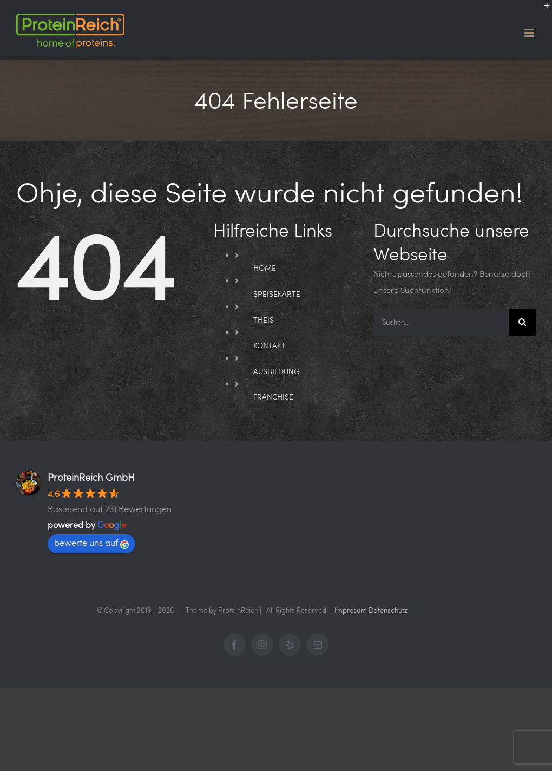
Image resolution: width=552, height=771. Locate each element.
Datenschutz (388, 610)
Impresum (350, 610)
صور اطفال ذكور (432, 610)
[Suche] (522, 322)
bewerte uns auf (91, 543)
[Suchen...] (441, 322)
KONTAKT (269, 345)
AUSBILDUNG (276, 371)
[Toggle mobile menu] (530, 32)
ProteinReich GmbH (91, 477)
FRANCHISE (273, 396)
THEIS (263, 320)
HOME (264, 268)
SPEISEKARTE (276, 294)
